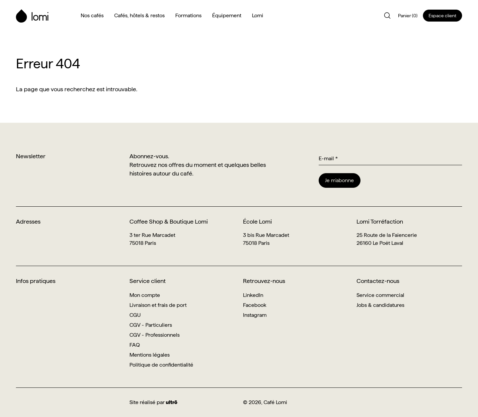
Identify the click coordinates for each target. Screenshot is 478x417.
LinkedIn (253, 295)
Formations (188, 15)
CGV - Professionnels (154, 335)
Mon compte (144, 295)
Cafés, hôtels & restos (139, 15)
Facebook (254, 305)
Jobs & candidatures (380, 305)
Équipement (226, 15)
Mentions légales (149, 355)
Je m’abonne (339, 180)
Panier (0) (408, 15)
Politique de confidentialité (161, 365)
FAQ (134, 345)
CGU (135, 315)
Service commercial (380, 295)
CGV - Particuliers (150, 325)
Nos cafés (92, 15)
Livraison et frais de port (158, 305)
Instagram (255, 315)
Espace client (442, 15)
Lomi (257, 15)
